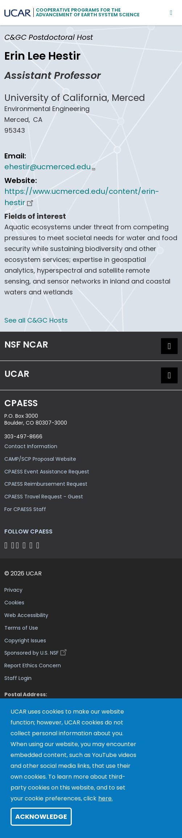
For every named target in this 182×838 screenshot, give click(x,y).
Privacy (13, 590)
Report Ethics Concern (32, 665)
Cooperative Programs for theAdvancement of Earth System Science (88, 12)
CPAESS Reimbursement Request (45, 484)
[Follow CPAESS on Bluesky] (13, 545)
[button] (169, 346)
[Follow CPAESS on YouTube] (39, 545)
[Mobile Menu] (171, 12)
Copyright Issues (25, 640)
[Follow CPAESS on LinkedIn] (25, 545)
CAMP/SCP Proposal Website (40, 459)
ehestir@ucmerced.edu (50, 167)
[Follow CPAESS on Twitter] (18, 545)
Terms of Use (21, 627)
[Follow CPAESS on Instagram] (32, 545)
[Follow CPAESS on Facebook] (7, 545)
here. (105, 798)
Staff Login (18, 678)
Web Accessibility (26, 615)
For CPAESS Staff (25, 509)
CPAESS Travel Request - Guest (43, 496)
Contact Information (30, 446)
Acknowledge (41, 816)
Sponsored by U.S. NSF (36, 651)
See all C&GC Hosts (36, 320)
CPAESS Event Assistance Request (46, 471)
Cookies (14, 602)
